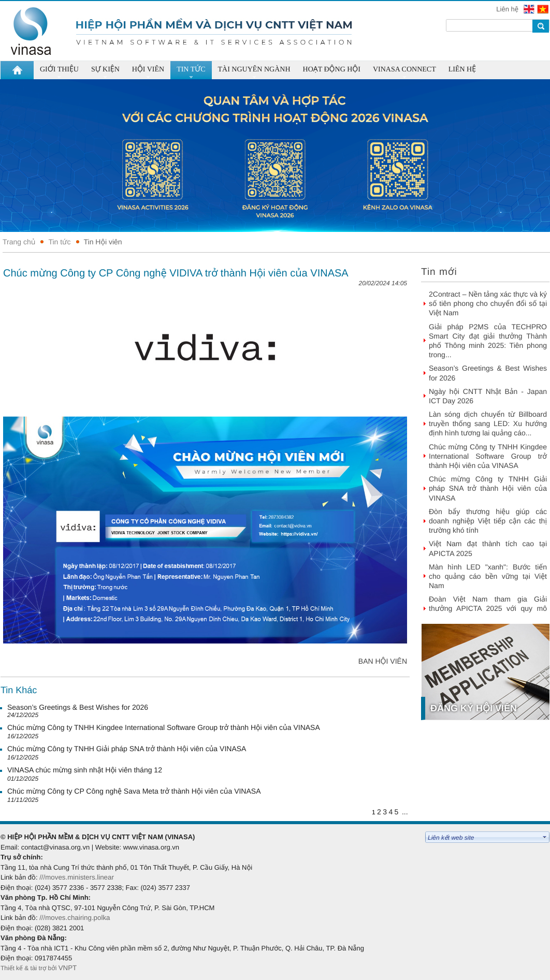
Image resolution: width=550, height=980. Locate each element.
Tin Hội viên (103, 242)
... (405, 812)
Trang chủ (19, 242)
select (544, 837)
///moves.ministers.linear (76, 877)
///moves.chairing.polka (74, 918)
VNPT (69, 968)
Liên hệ (508, 9)
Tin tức (59, 242)
